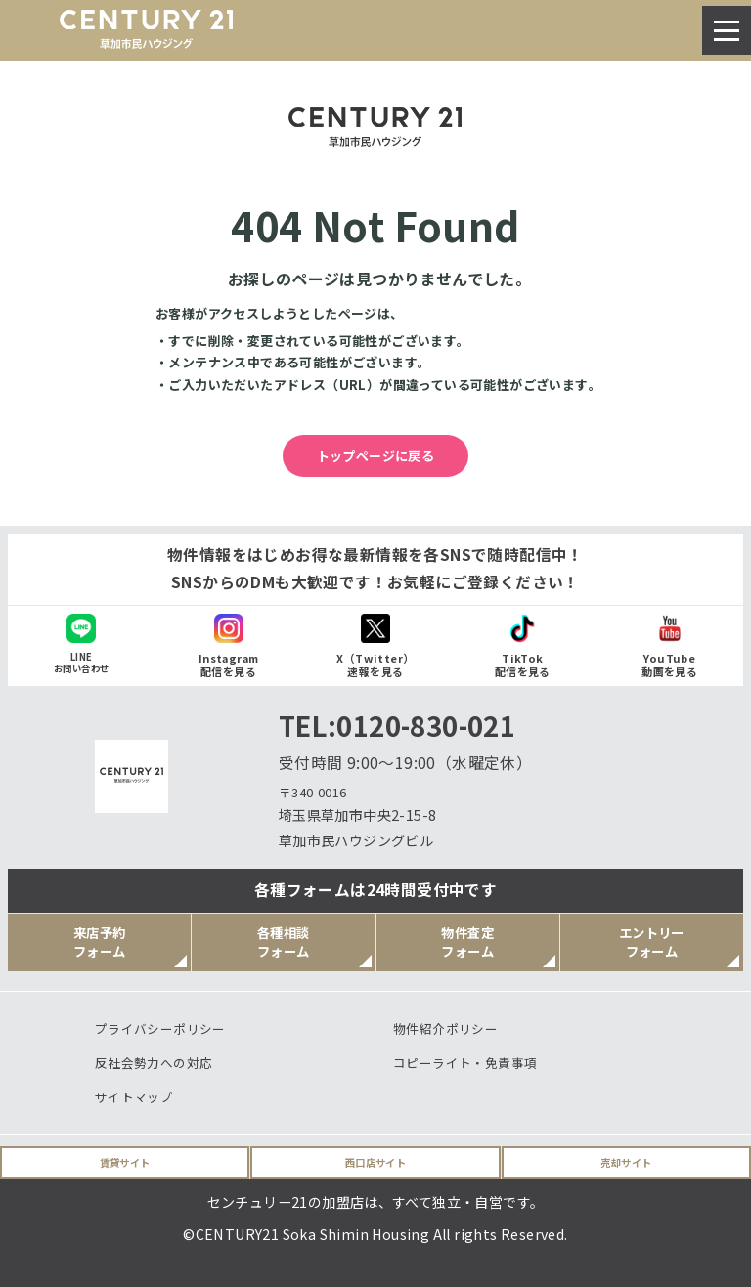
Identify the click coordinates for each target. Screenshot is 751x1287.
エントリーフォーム (652, 942)
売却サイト (625, 1162)
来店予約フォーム (99, 942)
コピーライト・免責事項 (465, 1062)
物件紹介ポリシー (445, 1028)
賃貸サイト (125, 1162)
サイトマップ (134, 1097)
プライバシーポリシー (160, 1028)
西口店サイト (375, 1162)
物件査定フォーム (467, 942)
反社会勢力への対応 (154, 1062)
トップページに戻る (376, 456)
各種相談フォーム (283, 942)
